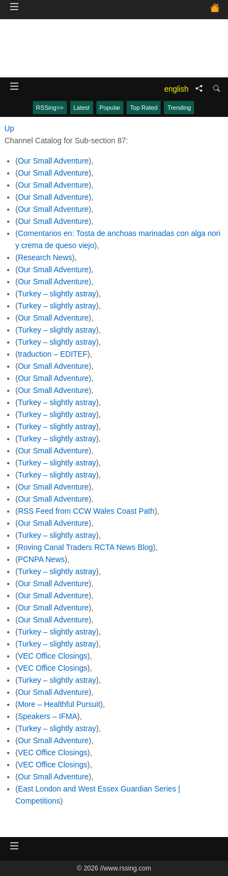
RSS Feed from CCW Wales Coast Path (86, 511)
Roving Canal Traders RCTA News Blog (85, 547)
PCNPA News (41, 559)
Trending (179, 107)
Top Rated (143, 107)
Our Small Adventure (53, 160)
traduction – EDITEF (53, 354)
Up (9, 128)
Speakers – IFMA (47, 716)
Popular (110, 107)
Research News (45, 257)
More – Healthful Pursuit (59, 704)
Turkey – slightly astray (57, 293)
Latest (81, 107)
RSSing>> (50, 107)
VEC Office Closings (53, 656)
